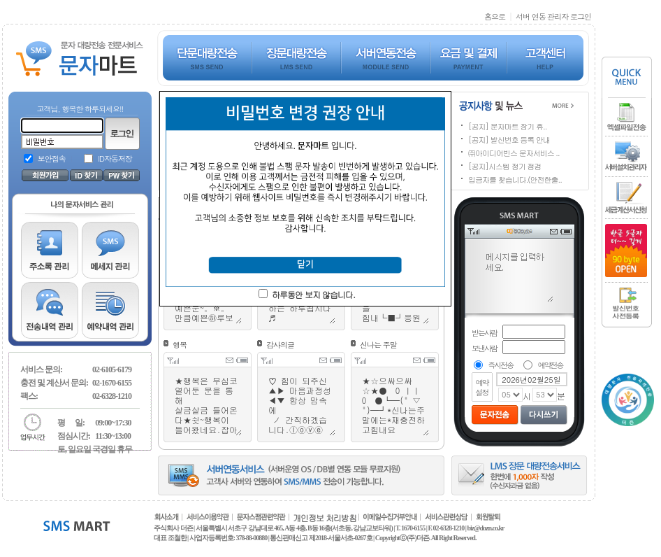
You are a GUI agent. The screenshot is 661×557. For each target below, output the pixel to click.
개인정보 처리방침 (324, 517)
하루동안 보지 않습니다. (313, 294)
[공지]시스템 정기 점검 (504, 166)
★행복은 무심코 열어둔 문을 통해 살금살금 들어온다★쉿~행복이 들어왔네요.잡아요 (207, 405)
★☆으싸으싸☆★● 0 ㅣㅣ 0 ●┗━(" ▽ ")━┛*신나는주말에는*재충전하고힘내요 (395, 405)
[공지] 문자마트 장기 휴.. (507, 126)
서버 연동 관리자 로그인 (553, 16)
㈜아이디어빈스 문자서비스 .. (514, 153)
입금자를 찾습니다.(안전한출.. (515, 179)
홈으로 (494, 16)
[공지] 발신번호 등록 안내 (509, 139)
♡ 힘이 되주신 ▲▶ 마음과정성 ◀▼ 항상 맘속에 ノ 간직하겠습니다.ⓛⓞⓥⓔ (301, 405)
